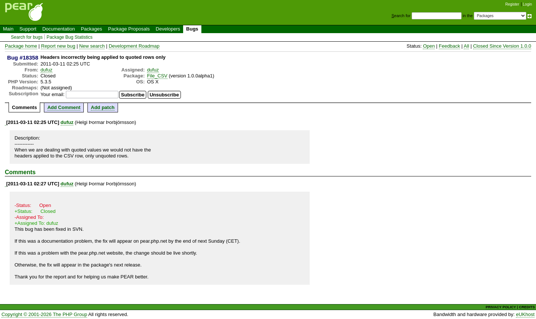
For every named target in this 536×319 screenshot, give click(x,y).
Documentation (58, 29)
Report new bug (58, 46)
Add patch (103, 107)
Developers (168, 29)
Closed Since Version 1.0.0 (502, 46)
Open (429, 46)
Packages (91, 29)
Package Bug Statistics (70, 37)
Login (527, 4)
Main (8, 29)
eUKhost (525, 314)
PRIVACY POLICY (501, 307)
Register (512, 4)
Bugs (192, 29)
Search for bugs (26, 37)
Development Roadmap (134, 46)
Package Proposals (129, 29)
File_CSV (157, 76)
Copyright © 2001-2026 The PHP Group (44, 314)
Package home (21, 46)
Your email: (53, 94)
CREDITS (527, 307)
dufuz (46, 70)
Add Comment (63, 107)
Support (27, 29)
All (466, 46)
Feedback (449, 46)
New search (92, 46)
